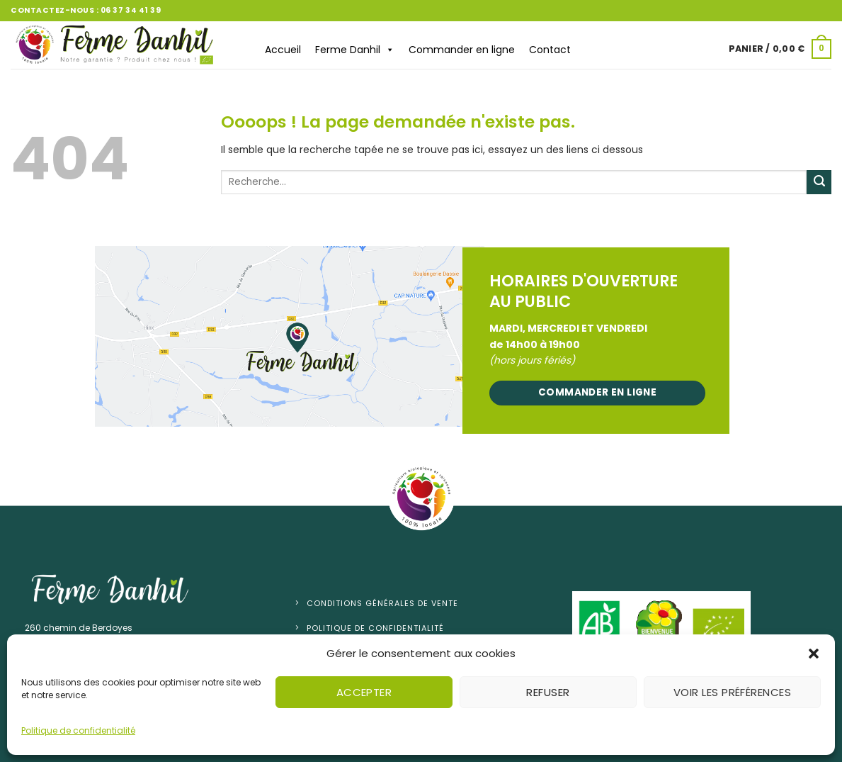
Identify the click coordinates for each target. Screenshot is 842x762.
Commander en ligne (462, 50)
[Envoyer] (819, 182)
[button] (814, 653)
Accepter (364, 692)
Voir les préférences (732, 692)
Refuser (547, 692)
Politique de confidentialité (78, 730)
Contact (550, 50)
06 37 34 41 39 (131, 10)
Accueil (283, 50)
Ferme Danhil (354, 50)
